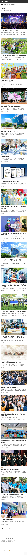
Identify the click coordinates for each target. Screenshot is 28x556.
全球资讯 (6, 1)
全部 (2, 4)
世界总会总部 (7, 4)
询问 (4, 550)
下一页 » (10, 528)
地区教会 (13, 4)
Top (25, 553)
